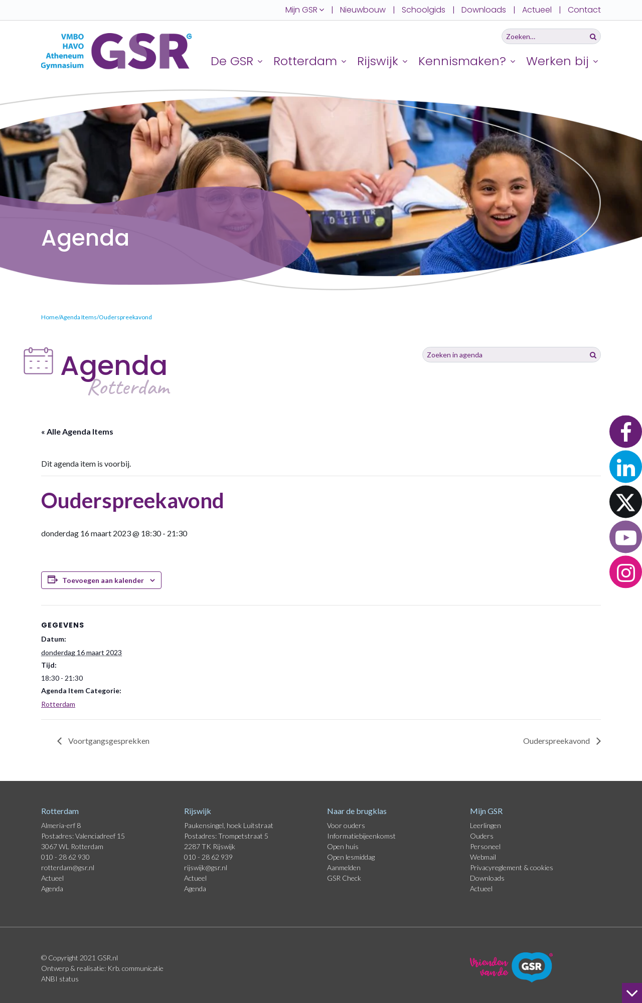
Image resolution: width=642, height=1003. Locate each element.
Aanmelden (344, 867)
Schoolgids (423, 10)
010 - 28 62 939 (208, 857)
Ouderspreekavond (557, 740)
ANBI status (60, 978)
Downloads (483, 10)
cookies (541, 867)
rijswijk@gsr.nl (205, 867)
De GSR (232, 61)
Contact (584, 10)
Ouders (482, 836)
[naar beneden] (632, 993)
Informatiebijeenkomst (361, 836)
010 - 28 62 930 (65, 857)
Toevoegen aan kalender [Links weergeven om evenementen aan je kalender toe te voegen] (103, 580)
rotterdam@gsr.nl (67, 867)
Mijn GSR (486, 811)
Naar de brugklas (357, 811)
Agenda (52, 888)
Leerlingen (485, 825)
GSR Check (344, 878)
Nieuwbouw (363, 10)
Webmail (483, 857)
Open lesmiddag (351, 857)
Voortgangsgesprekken (108, 740)
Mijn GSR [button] (304, 10)
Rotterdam (305, 61)
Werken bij (557, 61)
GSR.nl (107, 957)
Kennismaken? (462, 61)
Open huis (343, 846)
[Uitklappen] (261, 61)
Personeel (485, 846)
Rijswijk (377, 61)
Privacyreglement (497, 867)
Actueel (537, 10)
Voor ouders (346, 825)
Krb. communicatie (135, 968)
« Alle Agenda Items (77, 431)
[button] (625, 431)
